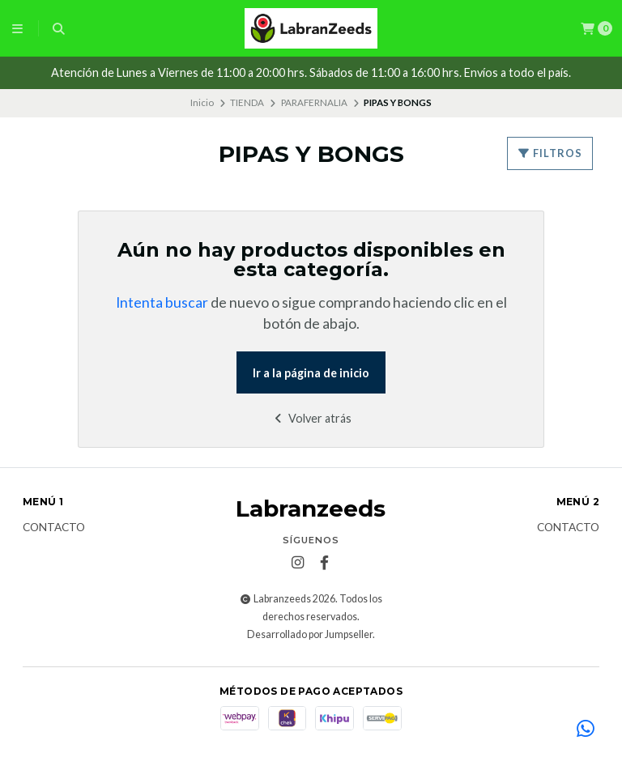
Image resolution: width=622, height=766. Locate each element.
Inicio (202, 102)
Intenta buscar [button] (162, 302)
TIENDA (247, 102)
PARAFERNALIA (314, 102)
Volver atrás (311, 418)
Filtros (550, 153)
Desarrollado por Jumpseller (310, 634)
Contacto (54, 528)
